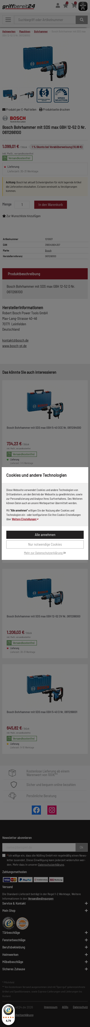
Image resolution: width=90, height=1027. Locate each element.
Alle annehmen (45, 534)
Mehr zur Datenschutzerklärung (45, 553)
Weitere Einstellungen (25, 519)
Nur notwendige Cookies (45, 544)
